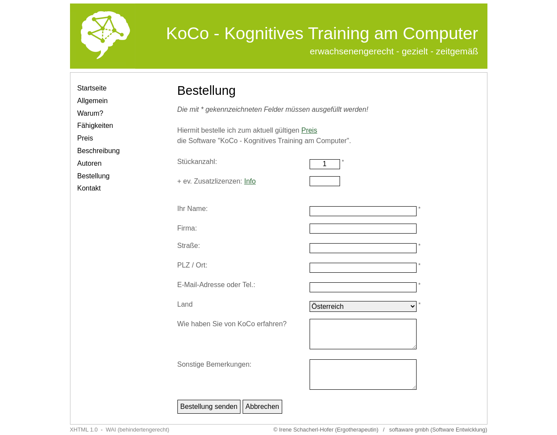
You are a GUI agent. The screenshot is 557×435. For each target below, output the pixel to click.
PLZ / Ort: (192, 265)
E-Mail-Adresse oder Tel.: (216, 284)
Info (250, 181)
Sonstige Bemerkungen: (214, 364)
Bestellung (93, 176)
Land (185, 304)
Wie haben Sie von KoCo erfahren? (232, 324)
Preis (85, 138)
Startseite (92, 88)
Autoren (89, 163)
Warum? (90, 113)
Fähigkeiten (95, 125)
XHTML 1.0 (84, 429)
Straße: (188, 245)
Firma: (187, 228)
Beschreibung (98, 150)
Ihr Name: (192, 208)
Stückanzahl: (197, 161)
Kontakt (89, 188)
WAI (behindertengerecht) (137, 429)
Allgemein (92, 100)
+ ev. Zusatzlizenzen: (216, 181)
